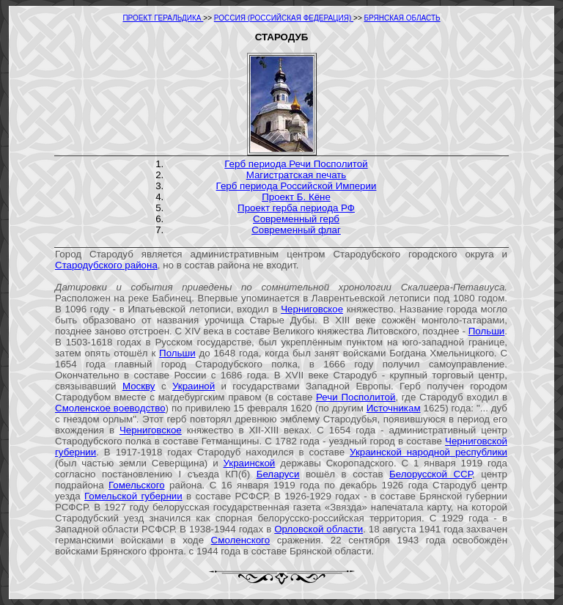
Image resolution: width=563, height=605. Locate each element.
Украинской (249, 463)
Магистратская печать (296, 174)
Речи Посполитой (355, 397)
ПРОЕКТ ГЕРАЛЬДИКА (162, 18)
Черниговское (312, 309)
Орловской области (318, 529)
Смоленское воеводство (110, 408)
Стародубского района (106, 265)
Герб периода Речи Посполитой (295, 163)
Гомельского (136, 485)
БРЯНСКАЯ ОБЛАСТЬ (402, 18)
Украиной (193, 386)
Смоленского (241, 540)
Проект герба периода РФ (296, 207)
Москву (138, 386)
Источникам (394, 408)
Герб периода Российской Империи (296, 185)
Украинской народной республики (428, 452)
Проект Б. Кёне (296, 196)
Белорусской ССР (430, 474)
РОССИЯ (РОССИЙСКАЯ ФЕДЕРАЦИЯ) (283, 18)
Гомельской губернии (133, 496)
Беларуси (278, 474)
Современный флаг (296, 229)
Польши (486, 331)
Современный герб (296, 218)
